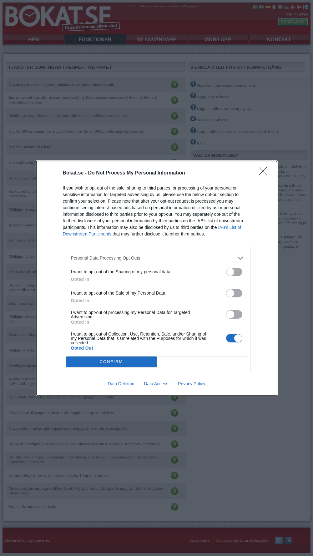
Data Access (156, 383)
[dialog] (156, 278)
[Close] (265, 173)
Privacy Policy (191, 383)
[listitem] (156, 258)
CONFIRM (111, 361)
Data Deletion (121, 383)
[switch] (234, 272)
